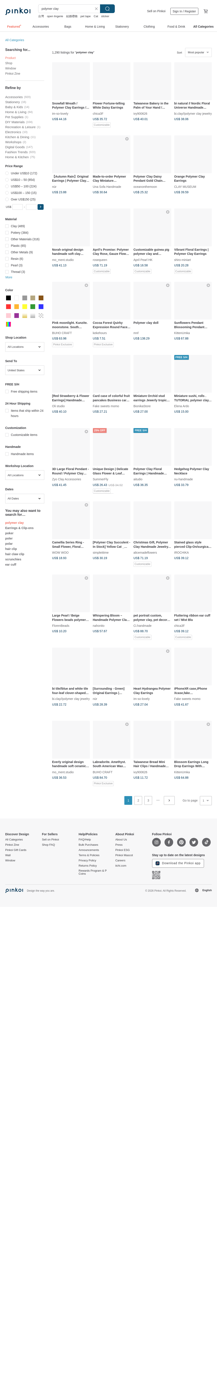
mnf (135, 333)
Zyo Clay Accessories (66, 479)
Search (107, 8)
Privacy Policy (87, 860)
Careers (120, 860)
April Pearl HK (143, 259)
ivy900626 (140, 113)
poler (9, 538)
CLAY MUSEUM (185, 186)
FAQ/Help (85, 839)
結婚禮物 (71, 16)
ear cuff (10, 564)
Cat (96, 16)
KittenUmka (182, 333)
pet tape (86, 16)
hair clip (11, 549)
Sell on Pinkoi (156, 11)
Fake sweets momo (106, 406)
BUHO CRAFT (62, 333)
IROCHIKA (181, 552)
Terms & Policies (89, 855)
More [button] (8, 277)
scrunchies (13, 559)
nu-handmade (183, 479)
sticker (105, 16)
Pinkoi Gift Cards (15, 850)
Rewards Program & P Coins (93, 872)
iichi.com (120, 865)
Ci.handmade (142, 625)
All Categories (14, 40)
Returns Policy (88, 865)
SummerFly (100, 479)
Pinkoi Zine (12, 73)
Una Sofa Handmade (107, 186)
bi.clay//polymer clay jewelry (193, 113)
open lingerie (55, 16)
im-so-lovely (60, 113)
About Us (121, 839)
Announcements (89, 850)
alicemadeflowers (145, 552)
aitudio (137, 479)
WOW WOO (60, 552)
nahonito (99, 625)
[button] (41, 207)
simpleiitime (101, 552)
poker (9, 533)
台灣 (41, 16)
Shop (8, 63)
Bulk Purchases (88, 844)
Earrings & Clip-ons (19, 528)
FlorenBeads (60, 625)
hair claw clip (14, 554)
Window (10, 68)
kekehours (100, 333)
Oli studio (58, 406)
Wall (8, 855)
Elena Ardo (181, 406)
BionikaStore (142, 406)
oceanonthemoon (145, 186)
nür (54, 186)
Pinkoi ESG (122, 850)
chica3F (98, 113)
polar (9, 543)
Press (118, 844)
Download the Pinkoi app (178, 863)
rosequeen (100, 259)
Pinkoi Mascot (124, 855)
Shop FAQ (48, 844)
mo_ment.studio (63, 259)
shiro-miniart (182, 259)
